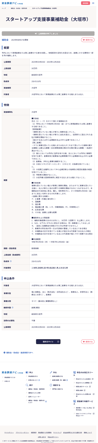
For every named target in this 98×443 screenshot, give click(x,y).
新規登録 (85, 3)
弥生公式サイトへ (53, 437)
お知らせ (7, 381)
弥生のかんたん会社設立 (83, 379)
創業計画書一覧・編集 (59, 380)
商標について (88, 432)
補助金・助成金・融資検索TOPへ (19, 352)
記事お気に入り (33, 380)
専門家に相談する (57, 389)
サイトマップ (57, 432)
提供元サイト (48, 341)
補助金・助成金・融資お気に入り (36, 401)
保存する (89, 39)
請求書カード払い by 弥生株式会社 (84, 409)
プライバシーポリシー (22, 432)
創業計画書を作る (57, 376)
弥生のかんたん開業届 (82, 383)
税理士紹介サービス (82, 386)
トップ (4, 8)
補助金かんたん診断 (34, 393)
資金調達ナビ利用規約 (45, 432)
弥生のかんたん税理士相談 (83, 395)
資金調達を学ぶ (33, 376)
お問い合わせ (42, 437)
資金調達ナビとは (9, 377)
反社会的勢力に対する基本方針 (72, 432)
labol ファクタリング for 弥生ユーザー (83, 415)
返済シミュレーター (34, 397)
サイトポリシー (9, 432)
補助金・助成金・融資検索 (19, 8)
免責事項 (33, 432)
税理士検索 (79, 390)
